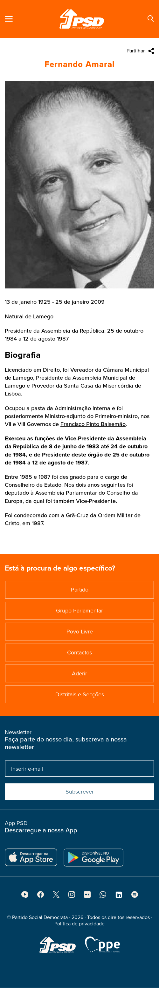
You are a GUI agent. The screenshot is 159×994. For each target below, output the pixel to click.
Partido (79, 592)
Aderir (79, 676)
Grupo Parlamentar (79, 613)
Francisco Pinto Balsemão (93, 435)
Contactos (79, 655)
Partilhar (136, 51)
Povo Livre (79, 634)
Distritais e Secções (79, 697)
